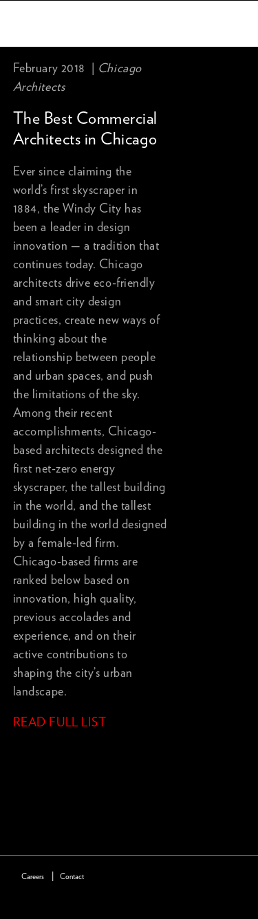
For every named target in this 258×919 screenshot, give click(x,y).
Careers (32, 876)
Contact (72, 876)
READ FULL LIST (60, 723)
